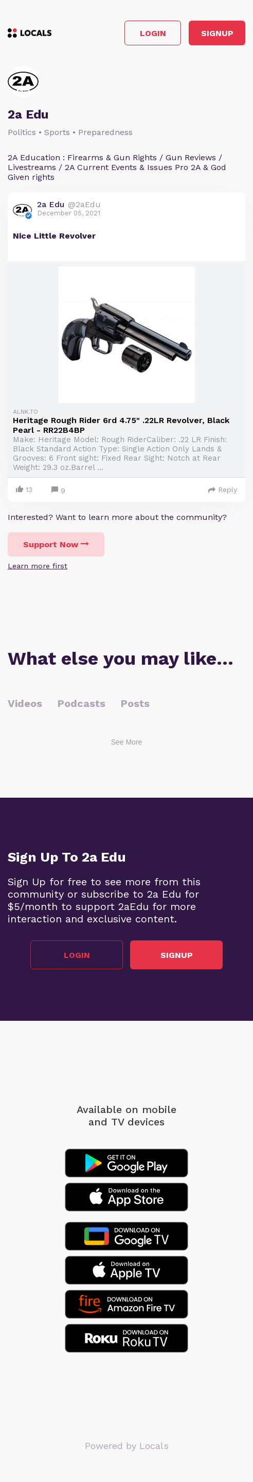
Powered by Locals (127, 1445)
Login (153, 33)
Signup (217, 33)
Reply (222, 489)
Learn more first (37, 566)
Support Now (56, 544)
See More (126, 742)
